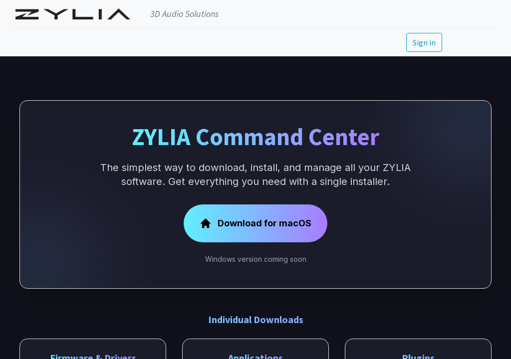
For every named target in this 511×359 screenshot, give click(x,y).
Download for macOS (255, 223)
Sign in (424, 42)
